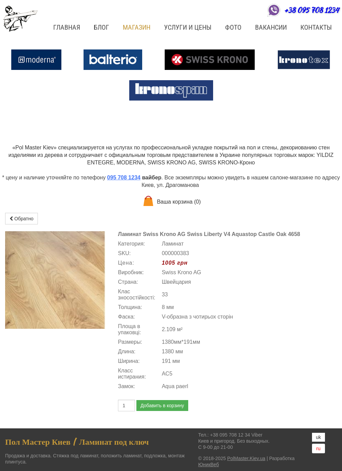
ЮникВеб (208, 464)
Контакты (316, 27)
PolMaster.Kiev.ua (246, 458)
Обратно (21, 218)
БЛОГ (101, 27)
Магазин (136, 27)
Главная (66, 27)
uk (318, 437)
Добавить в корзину (162, 405)
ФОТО (233, 27)
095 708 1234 (123, 177)
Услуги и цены (187, 27)
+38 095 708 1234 (311, 10)
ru (318, 448)
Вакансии (271, 27)
